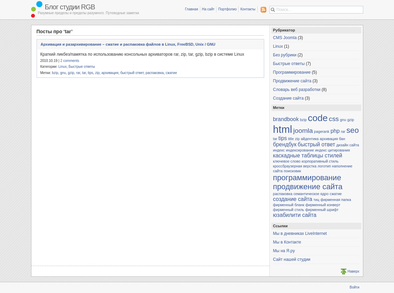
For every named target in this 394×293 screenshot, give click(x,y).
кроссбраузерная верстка (295, 166)
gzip (71, 73)
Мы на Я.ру (284, 250)
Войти (354, 287)
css (334, 118)
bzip (55, 73)
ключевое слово (287, 161)
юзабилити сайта (295, 215)
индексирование (300, 150)
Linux (62, 66)
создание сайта (293, 199)
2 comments (69, 61)
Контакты (247, 9)
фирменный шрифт (321, 210)
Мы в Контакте (287, 242)
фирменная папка (335, 200)
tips (90, 73)
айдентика (310, 139)
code (318, 118)
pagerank (321, 131)
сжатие (171, 73)
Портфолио (227, 9)
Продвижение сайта (292, 81)
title (291, 139)
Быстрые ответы (81, 66)
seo (352, 130)
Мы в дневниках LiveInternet (300, 233)
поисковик (292, 171)
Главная (191, 9)
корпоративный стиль (320, 161)
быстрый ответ (131, 73)
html (282, 129)
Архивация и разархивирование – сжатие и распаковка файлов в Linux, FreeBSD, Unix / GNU (128, 44)
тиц (316, 200)
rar (78, 73)
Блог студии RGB (71, 7)
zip (97, 73)
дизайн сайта (347, 145)
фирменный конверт (322, 205)
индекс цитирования (332, 150)
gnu (63, 73)
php (334, 131)
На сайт (208, 9)
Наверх (353, 271)
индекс (279, 150)
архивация (110, 73)
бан (342, 139)
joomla (303, 130)
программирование (307, 177)
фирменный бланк (289, 205)
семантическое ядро (311, 194)
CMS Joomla (285, 37)
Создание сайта (288, 98)
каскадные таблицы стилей (308, 155)
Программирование (292, 72)
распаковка (154, 73)
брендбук (285, 144)
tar (84, 73)
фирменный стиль (288, 210)
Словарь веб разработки (296, 89)
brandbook (286, 119)
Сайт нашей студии (291, 259)
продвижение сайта (308, 186)
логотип (324, 166)
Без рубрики (285, 55)
